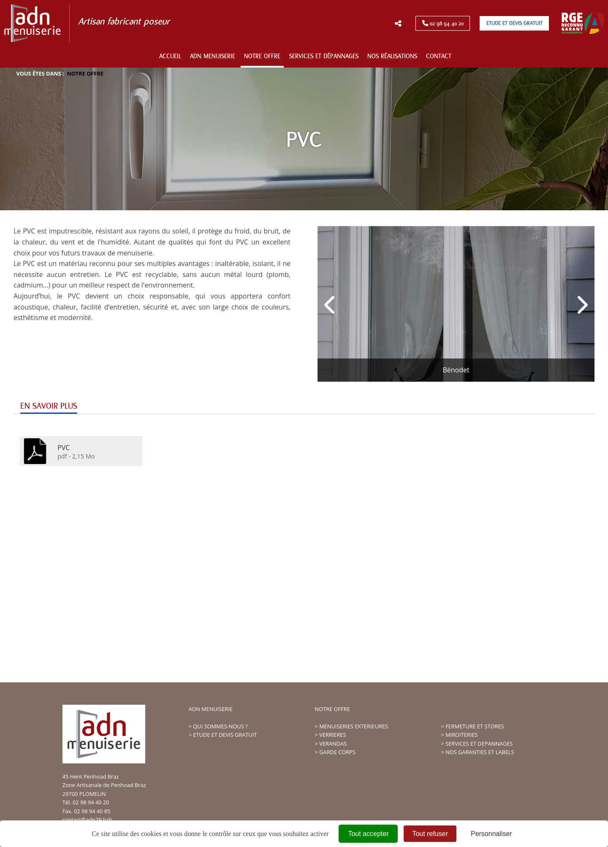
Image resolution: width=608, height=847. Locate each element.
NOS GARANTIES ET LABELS (479, 752)
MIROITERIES (461, 734)
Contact (438, 56)
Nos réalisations (392, 56)
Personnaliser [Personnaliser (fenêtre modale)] (491, 833)
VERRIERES (332, 734)
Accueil (170, 56)
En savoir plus (48, 406)
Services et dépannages (323, 56)
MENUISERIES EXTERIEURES (353, 726)
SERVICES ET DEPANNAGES (479, 743)
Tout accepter (368, 833)
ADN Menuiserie (212, 56)
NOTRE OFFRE (332, 709)
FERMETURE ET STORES (474, 726)
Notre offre (262, 56)
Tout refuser (430, 833)
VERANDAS (333, 743)
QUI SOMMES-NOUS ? (220, 726)
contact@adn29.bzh (87, 819)
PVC (63, 447)
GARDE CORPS (337, 752)
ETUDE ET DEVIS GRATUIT (225, 734)
